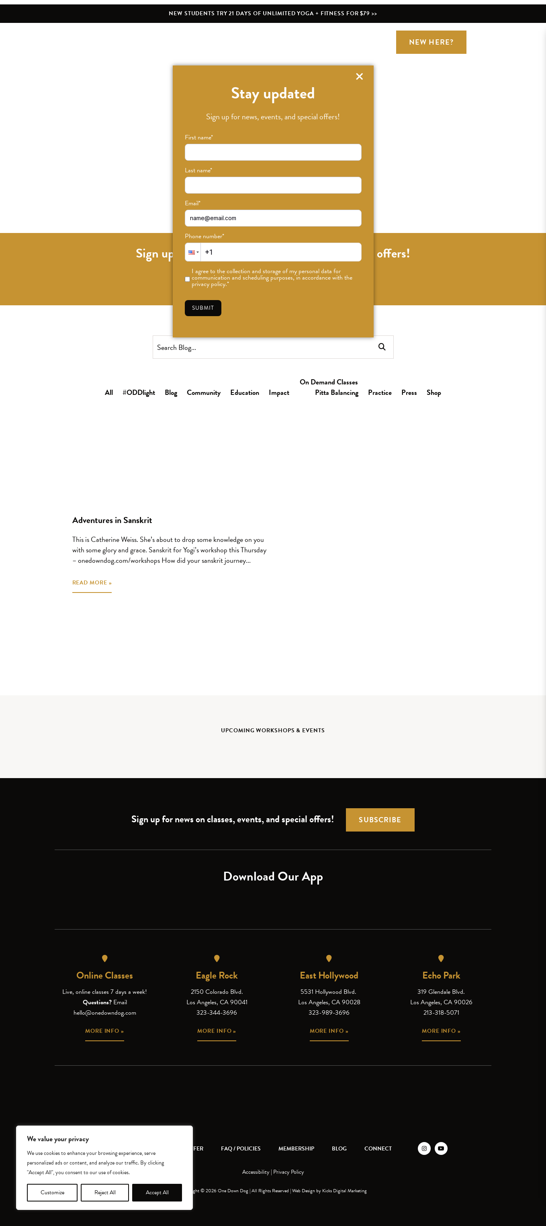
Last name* (198, 170)
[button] (192, 252)
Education (244, 392)
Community (204, 392)
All (109, 392)
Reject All (105, 1192)
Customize (52, 1192)
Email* (192, 203)
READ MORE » (92, 582)
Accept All (157, 1192)
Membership (296, 1148)
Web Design (303, 1190)
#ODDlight (139, 392)
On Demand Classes (329, 381)
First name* (199, 137)
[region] (104, 1168)
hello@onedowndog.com (105, 1013)
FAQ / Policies (241, 1148)
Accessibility (256, 1172)
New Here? (431, 42)
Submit (203, 308)
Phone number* (204, 236)
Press (409, 392)
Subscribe (380, 819)
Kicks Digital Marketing (344, 1190)
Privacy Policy (288, 1172)
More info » (104, 1031)
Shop (434, 392)
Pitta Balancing (336, 392)
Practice (380, 392)
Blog (171, 392)
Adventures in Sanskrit (112, 520)
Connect (378, 1148)
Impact (279, 392)
